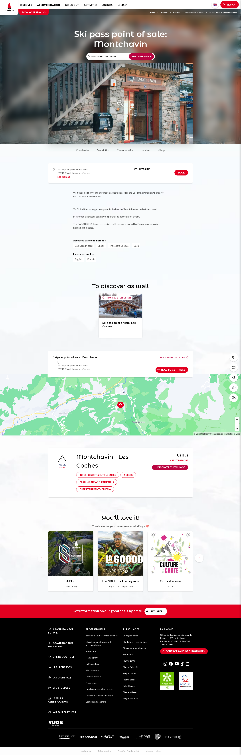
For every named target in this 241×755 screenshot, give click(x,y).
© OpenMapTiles (201, 434)
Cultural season (170, 581)
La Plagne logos (93, 664)
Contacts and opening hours (185, 651)
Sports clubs (59, 687)
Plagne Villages (130, 692)
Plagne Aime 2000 (131, 698)
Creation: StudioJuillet (128, 751)
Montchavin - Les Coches (117, 297)
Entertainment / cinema (95, 489)
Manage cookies (153, 751)
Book (181, 172)
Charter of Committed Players (100, 695)
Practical (178, 12)
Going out (72, 5)
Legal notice (85, 751)
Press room (91, 683)
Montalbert (128, 654)
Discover (26, 5)
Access (128, 475)
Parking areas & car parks (96, 482)
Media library (92, 657)
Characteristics (125, 150)
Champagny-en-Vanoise (134, 648)
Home (154, 12)
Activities (90, 5)
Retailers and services (196, 12)
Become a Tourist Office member (101, 635)
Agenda (107, 5)
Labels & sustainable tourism (99, 689)
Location (145, 150)
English (215, 5)
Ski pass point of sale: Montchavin (223, 12)
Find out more (141, 56)
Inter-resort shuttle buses (97, 475)
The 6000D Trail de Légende (120, 581)
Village (161, 150)
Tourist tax (91, 651)
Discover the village (171, 467)
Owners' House (93, 676)
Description (103, 150)
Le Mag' (122, 5)
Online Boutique (61, 656)
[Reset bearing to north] (237, 428)
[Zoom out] (237, 424)
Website (142, 169)
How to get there (173, 369)
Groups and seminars (96, 701)
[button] (199, 558)
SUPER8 (70, 581)
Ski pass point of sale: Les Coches (119, 324)
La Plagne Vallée (130, 635)
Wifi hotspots (92, 670)
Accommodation (48, 5)
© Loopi (237, 434)
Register (156, 611)
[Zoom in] (237, 419)
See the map (63, 176)
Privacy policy (104, 751)
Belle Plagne (129, 686)
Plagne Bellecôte (131, 667)
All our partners (62, 712)
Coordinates (82, 150)
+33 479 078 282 (179, 460)
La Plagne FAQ (59, 677)
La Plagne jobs (60, 667)
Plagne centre (129, 673)
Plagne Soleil (129, 679)
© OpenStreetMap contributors (220, 434)
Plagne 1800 (129, 660)
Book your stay (34, 12)
